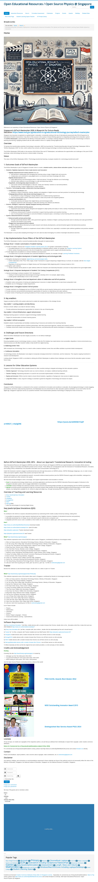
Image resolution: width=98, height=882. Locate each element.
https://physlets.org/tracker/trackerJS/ (14, 533)
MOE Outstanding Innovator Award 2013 (61, 705)
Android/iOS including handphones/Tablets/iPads (48, 863)
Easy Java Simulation (12, 629)
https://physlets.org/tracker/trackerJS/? (60, 632)
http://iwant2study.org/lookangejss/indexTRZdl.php (22, 573)
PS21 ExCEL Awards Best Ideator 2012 (60, 679)
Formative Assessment (38, 13)
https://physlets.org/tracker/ (11, 530)
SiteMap (77, 13)
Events (64, 13)
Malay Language (82, 860)
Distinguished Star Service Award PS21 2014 (63, 727)
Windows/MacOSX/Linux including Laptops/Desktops (62, 867)
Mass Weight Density (11, 860)
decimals (24, 860)
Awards (71, 13)
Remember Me (9, 779)
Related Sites (86, 13)
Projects (57, 13)
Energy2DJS (9, 500)
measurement (47, 865)
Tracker (8, 496)
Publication (50, 13)
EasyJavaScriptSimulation (27, 865)
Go (92, 7)
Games (10, 864)
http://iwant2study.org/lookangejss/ (17, 537)
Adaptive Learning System (74, 248)
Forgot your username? (10, 784)
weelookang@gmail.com (58, 562)
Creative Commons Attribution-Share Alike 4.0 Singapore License (34, 875)
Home (6, 13)
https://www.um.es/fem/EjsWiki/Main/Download (17, 525)
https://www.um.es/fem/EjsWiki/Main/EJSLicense (28, 876)
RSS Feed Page (9, 16)
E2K (23, 862)
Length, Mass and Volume (66, 865)
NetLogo (8, 503)
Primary (35, 860)
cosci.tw (73, 860)
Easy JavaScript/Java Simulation (15, 495)
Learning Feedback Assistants (71, 253)
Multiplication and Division (30, 867)
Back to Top (91, 875)
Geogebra (9, 498)
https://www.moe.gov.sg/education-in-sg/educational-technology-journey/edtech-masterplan (51, 132)
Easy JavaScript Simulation (13, 625)
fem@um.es (79, 748)
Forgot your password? (10, 786)
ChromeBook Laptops (59, 860)
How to (27, 13)
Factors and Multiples (12, 863)
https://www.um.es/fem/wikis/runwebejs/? (23, 627)
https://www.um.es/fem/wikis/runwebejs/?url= (16, 527)
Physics (44, 860)
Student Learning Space (23, 869)
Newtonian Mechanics (78, 863)
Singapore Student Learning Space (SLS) (36, 246)
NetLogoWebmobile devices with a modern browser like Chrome (23, 642)
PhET (7, 502)
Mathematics (13, 866)
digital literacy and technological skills (37, 259)
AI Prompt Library (42, 16)
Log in (6, 781)
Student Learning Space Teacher (25, 16)
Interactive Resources (17, 13)
